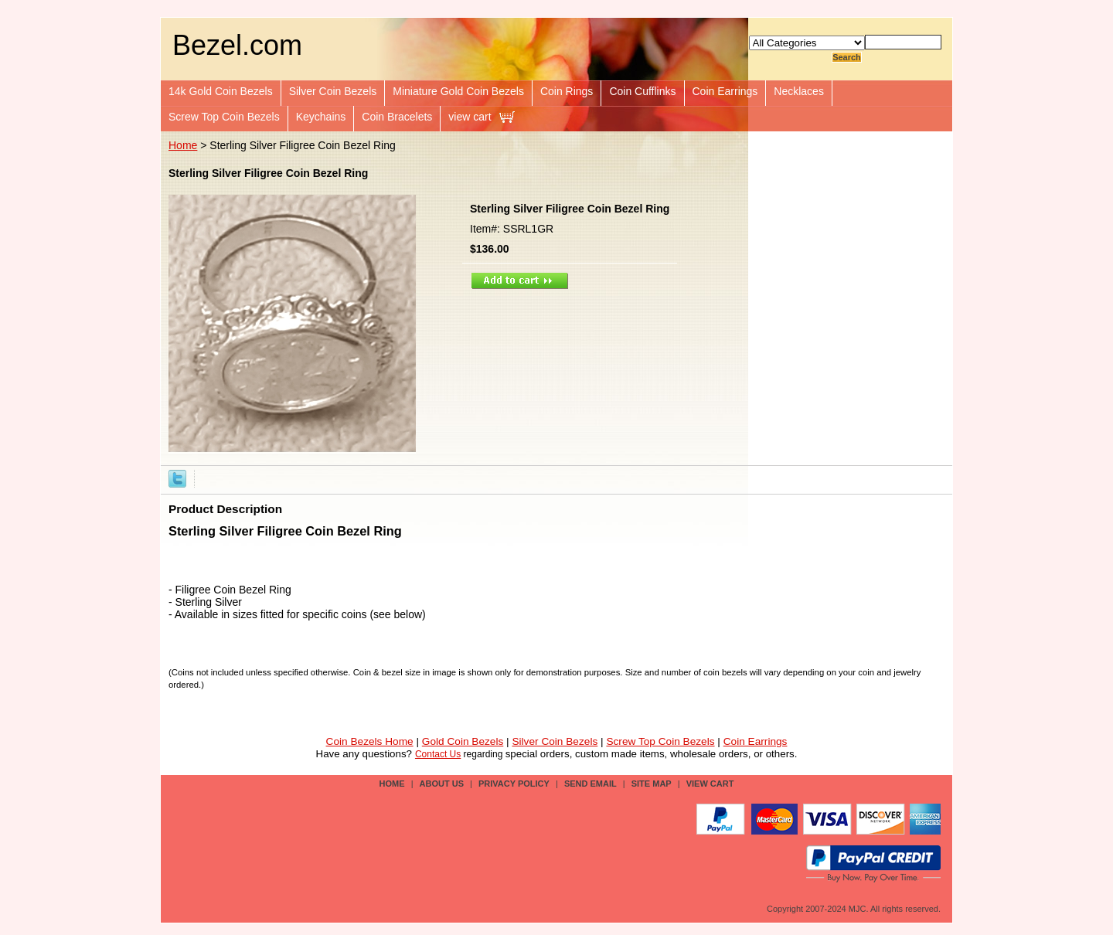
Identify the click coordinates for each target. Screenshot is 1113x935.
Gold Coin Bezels (463, 741)
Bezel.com (237, 45)
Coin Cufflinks (642, 91)
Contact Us (438, 754)
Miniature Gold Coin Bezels (458, 91)
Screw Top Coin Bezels (224, 116)
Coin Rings (566, 91)
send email (590, 783)
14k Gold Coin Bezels (220, 91)
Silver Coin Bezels (333, 91)
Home (182, 145)
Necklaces (799, 91)
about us (442, 783)
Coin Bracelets (397, 116)
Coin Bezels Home (370, 741)
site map (651, 783)
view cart (469, 116)
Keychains (321, 116)
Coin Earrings (725, 91)
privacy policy (514, 783)
